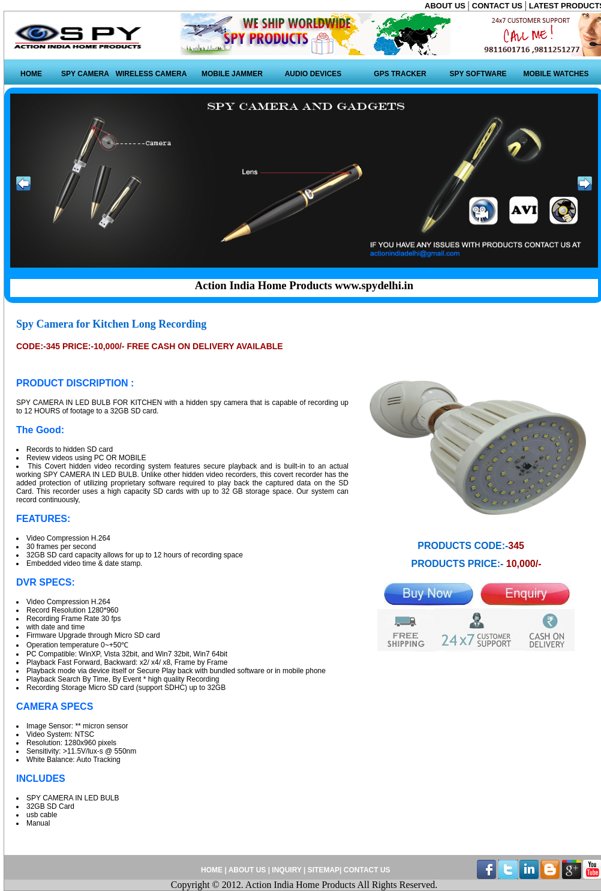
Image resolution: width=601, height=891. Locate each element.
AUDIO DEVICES (313, 74)
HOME (31, 74)
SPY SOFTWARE (477, 74)
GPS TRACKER (400, 74)
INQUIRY (286, 870)
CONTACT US (498, 5)
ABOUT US (446, 5)
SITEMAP (323, 870)
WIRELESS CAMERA (151, 74)
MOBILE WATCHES (555, 74)
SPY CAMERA (85, 74)
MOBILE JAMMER (232, 74)
